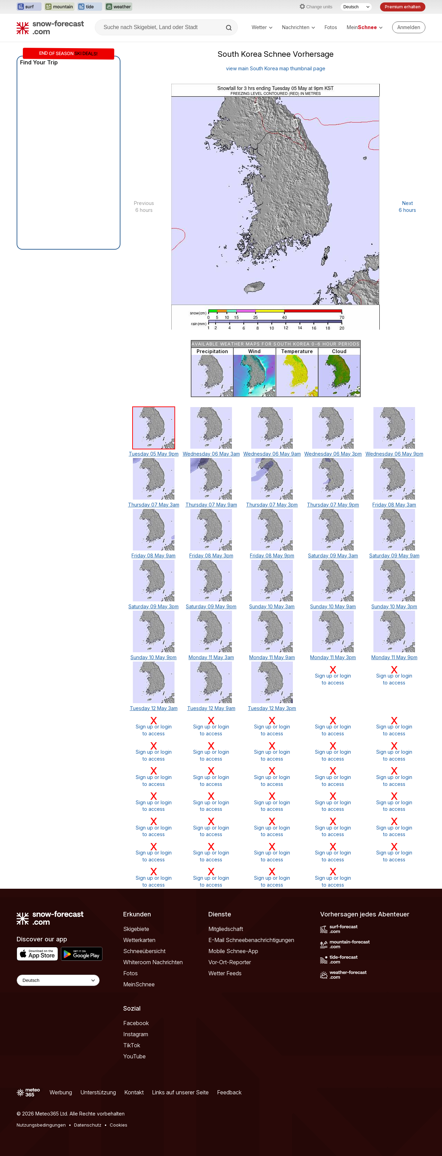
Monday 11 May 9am (272, 657)
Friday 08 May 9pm (272, 555)
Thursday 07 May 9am (211, 505)
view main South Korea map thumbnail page (275, 68)
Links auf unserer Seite (180, 1092)
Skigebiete (136, 928)
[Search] (229, 28)
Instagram (135, 1034)
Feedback (229, 1092)
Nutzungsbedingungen (41, 1125)
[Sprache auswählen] (356, 7)
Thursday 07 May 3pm (272, 505)
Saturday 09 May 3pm (153, 606)
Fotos (331, 27)
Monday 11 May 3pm (333, 657)
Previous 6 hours (144, 206)
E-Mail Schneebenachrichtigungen (251, 940)
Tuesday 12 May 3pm (272, 708)
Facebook (136, 1023)
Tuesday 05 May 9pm (154, 454)
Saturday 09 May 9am (394, 555)
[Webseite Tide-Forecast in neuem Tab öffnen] (89, 6)
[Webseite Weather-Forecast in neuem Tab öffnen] (118, 6)
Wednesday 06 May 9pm (394, 454)
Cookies (118, 1125)
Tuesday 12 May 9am (211, 708)
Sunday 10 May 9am (333, 606)
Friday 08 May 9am (153, 555)
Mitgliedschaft (225, 928)
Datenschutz (87, 1125)
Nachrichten (298, 27)
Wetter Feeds (225, 973)
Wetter (262, 27)
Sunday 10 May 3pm (394, 606)
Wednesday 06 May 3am (211, 454)
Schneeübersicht (144, 951)
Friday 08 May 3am (394, 505)
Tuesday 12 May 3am (154, 708)
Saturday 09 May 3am (333, 555)
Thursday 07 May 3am (153, 505)
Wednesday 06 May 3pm (333, 454)
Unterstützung (98, 1092)
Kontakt (134, 1092)
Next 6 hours (407, 206)
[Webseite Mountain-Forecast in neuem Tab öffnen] (59, 6)
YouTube (134, 1056)
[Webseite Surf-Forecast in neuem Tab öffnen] (29, 6)
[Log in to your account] (408, 27)
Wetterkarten (139, 940)
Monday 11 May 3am (211, 657)
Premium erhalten (403, 6)
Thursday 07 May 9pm (333, 505)
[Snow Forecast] (50, 27)
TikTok (131, 1045)
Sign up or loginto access (333, 675)
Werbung (60, 1092)
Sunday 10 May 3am (272, 606)
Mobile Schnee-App (233, 951)
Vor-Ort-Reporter (229, 962)
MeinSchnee (139, 984)
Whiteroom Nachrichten (153, 962)
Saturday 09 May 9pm (211, 606)
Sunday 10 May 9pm (153, 657)
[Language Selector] (58, 980)
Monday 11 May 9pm (394, 657)
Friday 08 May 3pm (211, 555)
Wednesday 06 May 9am (272, 454)
